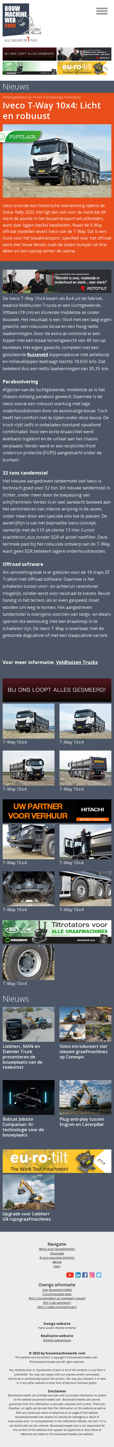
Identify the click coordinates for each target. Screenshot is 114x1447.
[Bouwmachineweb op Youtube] (69, 1275)
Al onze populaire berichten (57, 1257)
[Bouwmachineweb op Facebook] (84, 1275)
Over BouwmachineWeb (57, 1290)
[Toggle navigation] (102, 11)
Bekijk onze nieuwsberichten (57, 1249)
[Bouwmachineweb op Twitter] (98, 1275)
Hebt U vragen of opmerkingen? (57, 1307)
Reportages (57, 1253)
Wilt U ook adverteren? (57, 1303)
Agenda (57, 1262)
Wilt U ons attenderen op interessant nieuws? (57, 1298)
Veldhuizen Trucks (77, 662)
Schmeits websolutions (57, 1340)
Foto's (57, 1266)
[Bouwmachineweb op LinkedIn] (77, 1275)
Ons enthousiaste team (57, 1294)
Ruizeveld (37, 354)
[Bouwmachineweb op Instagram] (91, 1275)
